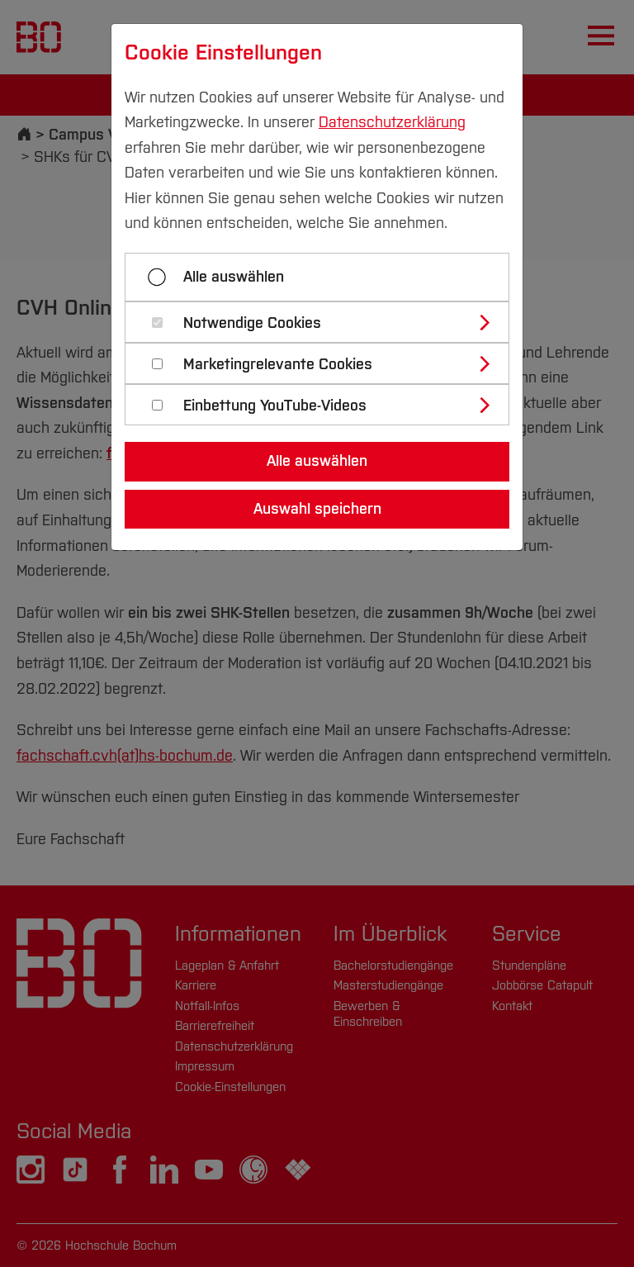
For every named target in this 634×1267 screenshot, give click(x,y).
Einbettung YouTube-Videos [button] (275, 406)
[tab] (324, 322)
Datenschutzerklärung (392, 122)
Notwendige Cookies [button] (252, 323)
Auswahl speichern (317, 509)
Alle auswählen (233, 277)
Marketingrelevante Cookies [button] (277, 364)
